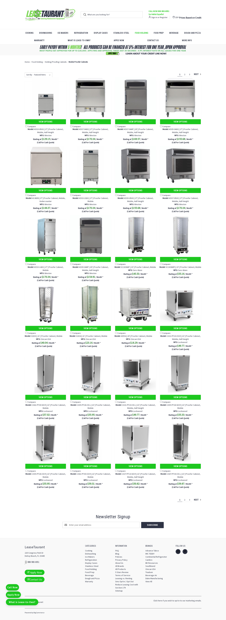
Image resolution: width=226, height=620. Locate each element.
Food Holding (141, 33)
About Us (119, 562)
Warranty (39, 40)
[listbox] (43, 75)
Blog (117, 553)
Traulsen (149, 572)
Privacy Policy (121, 559)
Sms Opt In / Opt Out (124, 581)
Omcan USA (150, 569)
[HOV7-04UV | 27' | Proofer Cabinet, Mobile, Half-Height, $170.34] (90, 97)
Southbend (150, 566)
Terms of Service (122, 575)
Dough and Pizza (192, 33)
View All (148, 581)
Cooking (29, 33)
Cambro (148, 559)
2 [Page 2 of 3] (184, 74)
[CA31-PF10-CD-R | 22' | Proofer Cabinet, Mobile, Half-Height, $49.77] (180, 304)
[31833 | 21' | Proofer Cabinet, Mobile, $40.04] (45, 304)
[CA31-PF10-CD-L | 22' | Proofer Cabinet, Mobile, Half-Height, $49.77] (135, 373)
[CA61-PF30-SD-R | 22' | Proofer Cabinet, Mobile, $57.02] (45, 373)
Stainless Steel (121, 33)
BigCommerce (39, 612)
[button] (113, 49)
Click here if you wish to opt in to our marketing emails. (177, 600)
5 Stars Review (121, 572)
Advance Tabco (152, 550)
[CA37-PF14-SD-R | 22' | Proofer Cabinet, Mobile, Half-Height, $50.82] (135, 442)
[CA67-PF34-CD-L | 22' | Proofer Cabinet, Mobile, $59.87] (180, 442)
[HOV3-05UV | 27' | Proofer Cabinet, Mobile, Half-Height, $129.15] (45, 97)
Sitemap (119, 590)
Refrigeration (81, 33)
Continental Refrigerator (156, 556)
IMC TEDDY (149, 553)
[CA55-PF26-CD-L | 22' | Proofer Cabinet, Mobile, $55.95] (90, 373)
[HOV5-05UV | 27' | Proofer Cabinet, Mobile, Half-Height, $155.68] (135, 166)
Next (197, 74)
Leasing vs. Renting (123, 578)
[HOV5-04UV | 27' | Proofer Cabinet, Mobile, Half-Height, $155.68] (180, 97)
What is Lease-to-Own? (79, 40)
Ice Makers (63, 33)
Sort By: (29, 74)
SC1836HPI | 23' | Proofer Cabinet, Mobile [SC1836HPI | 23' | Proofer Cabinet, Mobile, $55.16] (180, 267)
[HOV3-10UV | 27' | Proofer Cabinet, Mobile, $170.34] (90, 166)
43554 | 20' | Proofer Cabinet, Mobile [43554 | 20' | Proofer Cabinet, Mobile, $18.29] (133, 336)
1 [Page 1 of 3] (179, 74)
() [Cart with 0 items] (175, 17)
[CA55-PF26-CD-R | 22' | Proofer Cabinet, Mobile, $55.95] (45, 442)
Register (164, 17)
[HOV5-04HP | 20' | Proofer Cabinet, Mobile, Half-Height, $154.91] (90, 235)
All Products (120, 569)
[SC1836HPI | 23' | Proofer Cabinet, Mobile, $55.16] (180, 235)
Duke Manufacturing (154, 578)
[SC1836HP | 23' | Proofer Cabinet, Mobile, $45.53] (135, 235)
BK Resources (151, 562)
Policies (118, 556)
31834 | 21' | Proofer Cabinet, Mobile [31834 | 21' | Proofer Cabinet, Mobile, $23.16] (88, 336)
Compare (30, 126)
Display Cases (101, 33)
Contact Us (153, 40)
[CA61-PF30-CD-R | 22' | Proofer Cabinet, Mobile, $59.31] (90, 442)
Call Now (12, 587)
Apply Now (119, 40)
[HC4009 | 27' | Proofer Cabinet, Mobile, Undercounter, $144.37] (45, 166)
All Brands (119, 566)
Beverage (173, 33)
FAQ (117, 550)
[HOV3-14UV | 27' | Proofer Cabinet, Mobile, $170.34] (45, 235)
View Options (45, 121)
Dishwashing (45, 33)
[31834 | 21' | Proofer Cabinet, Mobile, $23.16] (90, 304)
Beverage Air (151, 575)
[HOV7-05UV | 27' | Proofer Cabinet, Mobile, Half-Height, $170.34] (180, 166)
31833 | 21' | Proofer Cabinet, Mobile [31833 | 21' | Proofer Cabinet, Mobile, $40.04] (43, 336)
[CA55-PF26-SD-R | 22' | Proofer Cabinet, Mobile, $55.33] (180, 373)
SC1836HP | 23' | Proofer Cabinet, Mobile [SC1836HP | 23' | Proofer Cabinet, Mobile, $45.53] (135, 267)
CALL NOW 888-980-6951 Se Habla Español (159, 13)
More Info (187, 40)
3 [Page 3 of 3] (189, 74)
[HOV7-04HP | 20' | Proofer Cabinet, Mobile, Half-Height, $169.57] (135, 97)
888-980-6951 (33, 562)
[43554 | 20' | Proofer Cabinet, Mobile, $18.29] (135, 304)
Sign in (154, 17)
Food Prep (159, 33)
